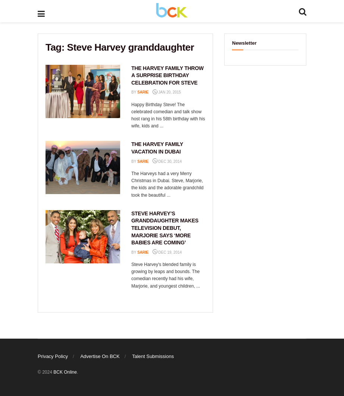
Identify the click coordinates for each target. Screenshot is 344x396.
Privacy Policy (53, 356)
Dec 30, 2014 (167, 161)
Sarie (143, 92)
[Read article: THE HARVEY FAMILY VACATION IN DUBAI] (83, 167)
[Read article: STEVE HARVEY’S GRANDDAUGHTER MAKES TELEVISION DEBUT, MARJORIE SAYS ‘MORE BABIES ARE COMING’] (83, 236)
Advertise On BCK (100, 356)
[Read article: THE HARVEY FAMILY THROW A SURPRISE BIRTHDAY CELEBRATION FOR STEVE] (83, 91)
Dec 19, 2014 (167, 252)
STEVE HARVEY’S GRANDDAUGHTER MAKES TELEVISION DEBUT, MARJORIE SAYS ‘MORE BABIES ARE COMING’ (164, 227)
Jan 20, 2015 (167, 92)
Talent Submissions (153, 356)
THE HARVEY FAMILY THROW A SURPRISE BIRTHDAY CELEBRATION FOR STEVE (167, 75)
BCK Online (65, 372)
